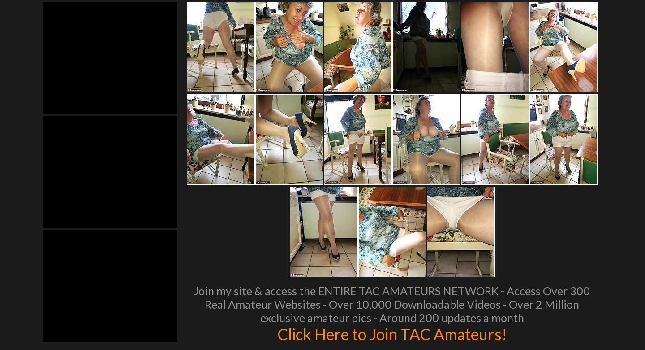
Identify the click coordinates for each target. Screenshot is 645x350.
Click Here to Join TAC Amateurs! (392, 333)
